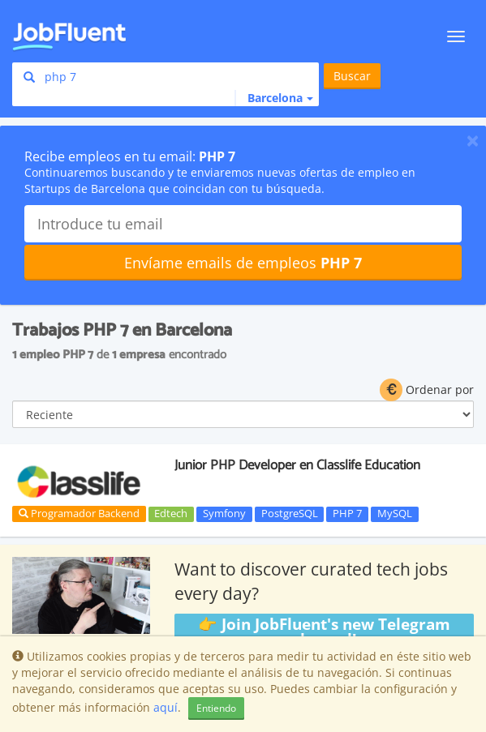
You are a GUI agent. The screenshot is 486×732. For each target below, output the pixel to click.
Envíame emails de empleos (243, 262)
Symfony (224, 514)
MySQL (394, 514)
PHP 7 (347, 514)
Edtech (170, 514)
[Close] (472, 140)
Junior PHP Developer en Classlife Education (297, 465)
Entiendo (216, 708)
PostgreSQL (289, 514)
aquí (165, 707)
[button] (273, 98)
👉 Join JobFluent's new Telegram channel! (324, 632)
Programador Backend (79, 513)
